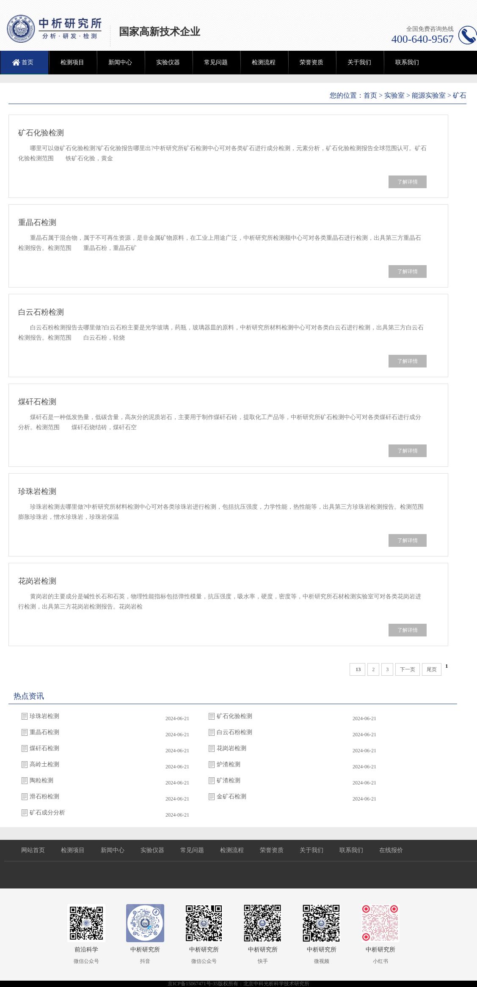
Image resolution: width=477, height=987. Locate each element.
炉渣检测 (228, 764)
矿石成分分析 (47, 812)
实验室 (394, 95)
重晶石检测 (37, 222)
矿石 (459, 95)
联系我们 (407, 62)
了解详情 (407, 182)
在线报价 (391, 850)
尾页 (432, 669)
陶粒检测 (41, 780)
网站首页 (33, 850)
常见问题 (216, 62)
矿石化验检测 (41, 133)
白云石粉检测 (41, 312)
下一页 (407, 669)
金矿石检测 (231, 796)
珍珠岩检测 (37, 491)
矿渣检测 (228, 780)
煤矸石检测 (37, 402)
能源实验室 (429, 95)
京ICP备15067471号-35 (193, 984)
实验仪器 (168, 62)
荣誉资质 (311, 62)
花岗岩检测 (37, 581)
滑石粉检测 (44, 796)
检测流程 (264, 62)
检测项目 (72, 62)
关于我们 (359, 62)
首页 (27, 62)
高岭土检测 (44, 764)
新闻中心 (120, 62)
